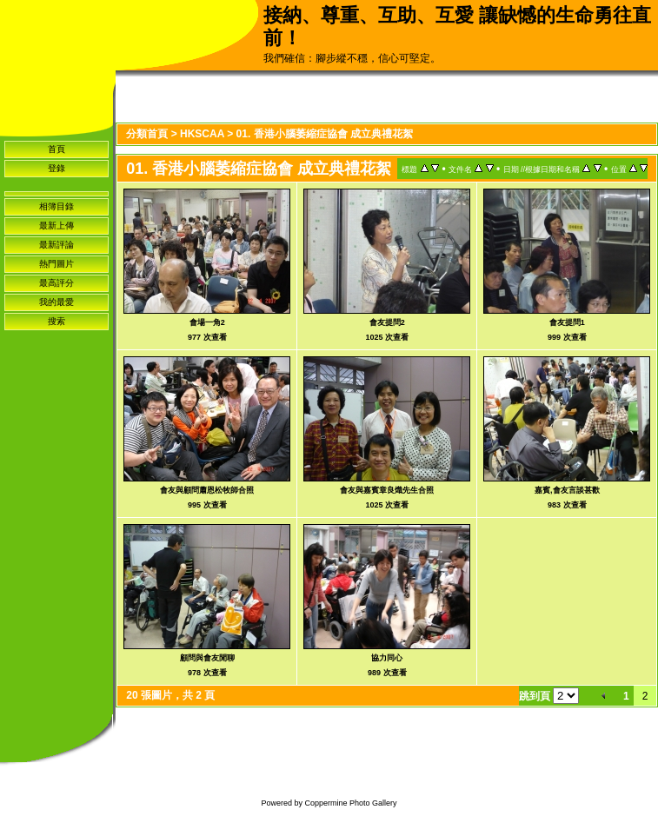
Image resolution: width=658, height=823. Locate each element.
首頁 (56, 149)
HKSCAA (202, 134)
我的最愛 (56, 302)
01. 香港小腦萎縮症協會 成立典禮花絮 (324, 134)
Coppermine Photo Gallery (350, 803)
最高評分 (56, 283)
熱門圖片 (56, 264)
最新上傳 (56, 225)
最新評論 (56, 244)
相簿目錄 (56, 206)
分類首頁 (147, 134)
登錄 (56, 168)
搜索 (56, 321)
